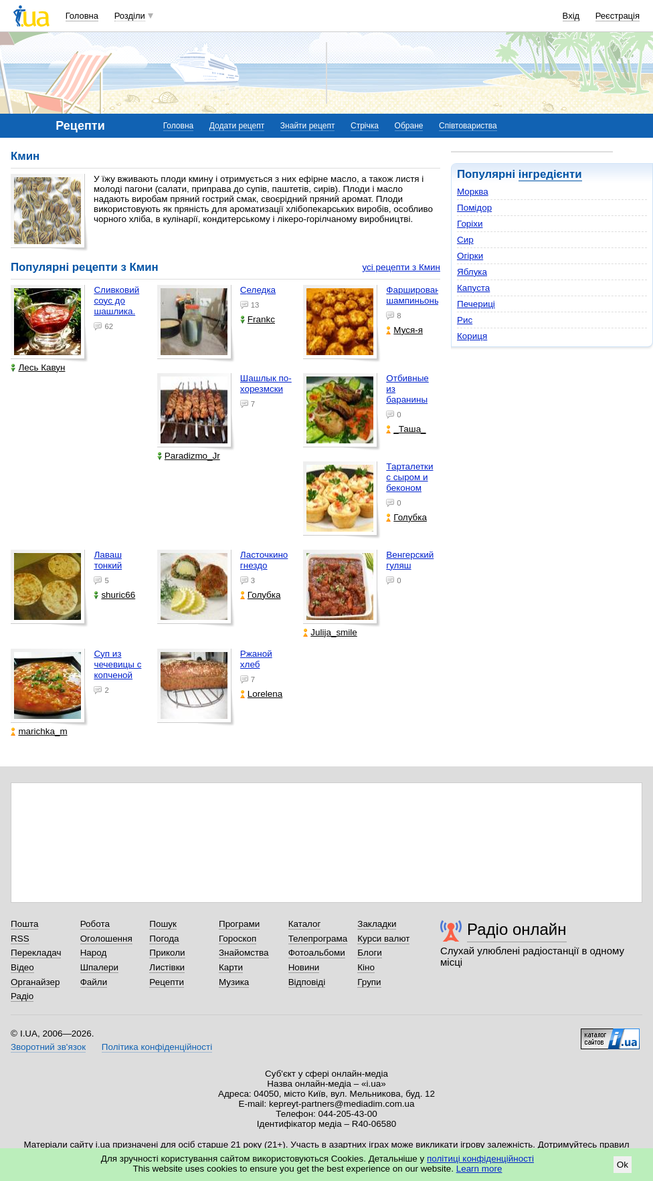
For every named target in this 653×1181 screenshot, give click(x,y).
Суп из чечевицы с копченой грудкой (117, 670)
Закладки (376, 924)
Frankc (257, 319)
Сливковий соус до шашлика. (116, 300)
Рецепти (166, 982)
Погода (164, 939)
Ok (622, 1165)
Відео (22, 967)
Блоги (369, 953)
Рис (464, 320)
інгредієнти (550, 174)
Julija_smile (330, 632)
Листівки (167, 967)
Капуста (473, 288)
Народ (93, 953)
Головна (82, 16)
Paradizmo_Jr (188, 456)
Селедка (258, 290)
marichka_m (39, 731)
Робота (95, 924)
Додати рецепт (236, 125)
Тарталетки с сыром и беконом (409, 477)
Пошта (24, 924)
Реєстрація (617, 16)
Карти (231, 967)
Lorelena (261, 694)
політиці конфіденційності (480, 1159)
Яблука (472, 272)
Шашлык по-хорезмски (266, 383)
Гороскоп (237, 939)
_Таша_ (406, 429)
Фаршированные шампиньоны (421, 295)
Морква (472, 192)
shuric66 (114, 595)
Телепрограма (318, 939)
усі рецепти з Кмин (401, 267)
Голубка (406, 517)
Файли (94, 982)
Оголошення (106, 939)
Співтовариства (468, 125)
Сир (465, 240)
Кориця (472, 336)
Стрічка (365, 125)
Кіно (366, 967)
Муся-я (404, 330)
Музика (234, 982)
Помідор (474, 208)
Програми (239, 924)
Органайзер (35, 982)
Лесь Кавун (38, 367)
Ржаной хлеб (256, 659)
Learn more (479, 1169)
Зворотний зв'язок (48, 1047)
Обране (409, 125)
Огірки (470, 256)
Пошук (163, 924)
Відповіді (307, 982)
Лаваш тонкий (108, 560)
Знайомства (244, 953)
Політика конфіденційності (157, 1047)
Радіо (22, 996)
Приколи (167, 953)
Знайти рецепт (307, 125)
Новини (304, 967)
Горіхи (470, 224)
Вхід (571, 16)
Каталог (304, 924)
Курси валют (383, 939)
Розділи (129, 16)
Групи (369, 982)
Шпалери (99, 967)
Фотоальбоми (316, 953)
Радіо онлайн (517, 929)
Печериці (476, 304)
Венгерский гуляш (410, 560)
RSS (20, 939)
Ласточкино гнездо (264, 560)
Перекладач (36, 953)
